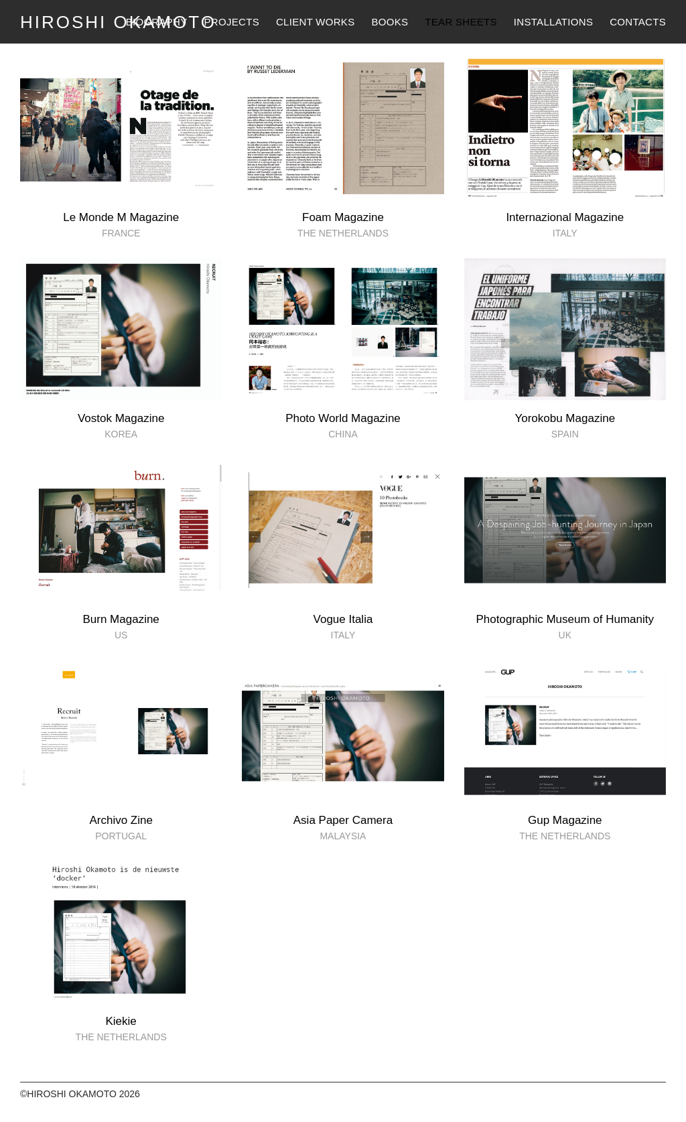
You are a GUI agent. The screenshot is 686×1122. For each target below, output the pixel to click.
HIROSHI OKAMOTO (118, 22)
